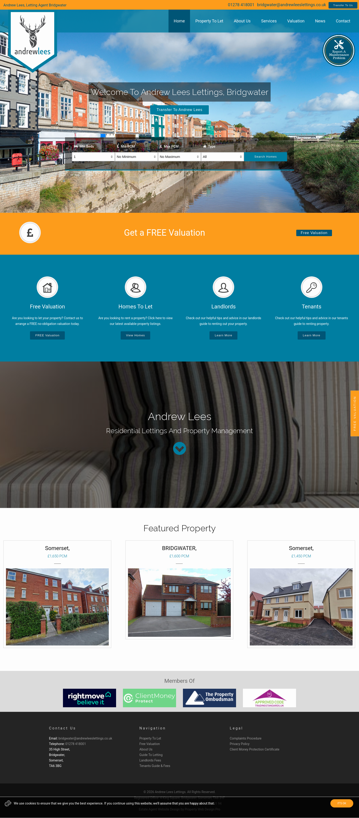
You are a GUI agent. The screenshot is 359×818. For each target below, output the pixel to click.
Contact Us (62, 728)
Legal (236, 728)
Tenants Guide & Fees (154, 766)
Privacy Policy (240, 744)
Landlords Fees (150, 760)
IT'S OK (341, 803)
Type (209, 146)
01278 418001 (241, 4)
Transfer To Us (343, 5)
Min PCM (126, 146)
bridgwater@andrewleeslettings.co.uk (291, 4)
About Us (145, 749)
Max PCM (169, 146)
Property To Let (150, 738)
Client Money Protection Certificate (255, 749)
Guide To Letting (151, 755)
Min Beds (84, 146)
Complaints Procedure (246, 738)
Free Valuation (314, 233)
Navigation (152, 728)
